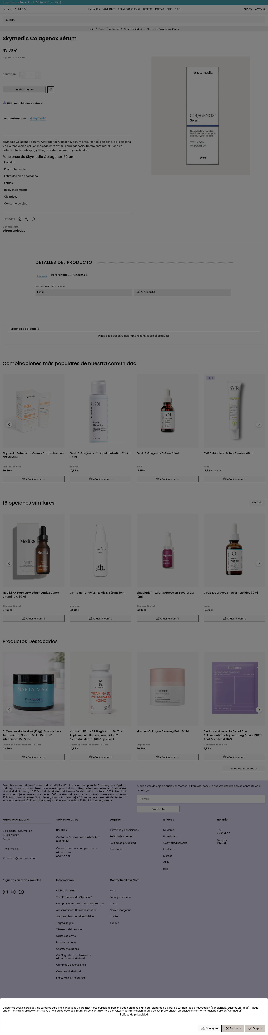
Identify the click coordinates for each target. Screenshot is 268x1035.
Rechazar (233, 1029)
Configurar (210, 1029)
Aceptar (255, 1029)
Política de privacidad (134, 1014)
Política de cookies (62, 1011)
